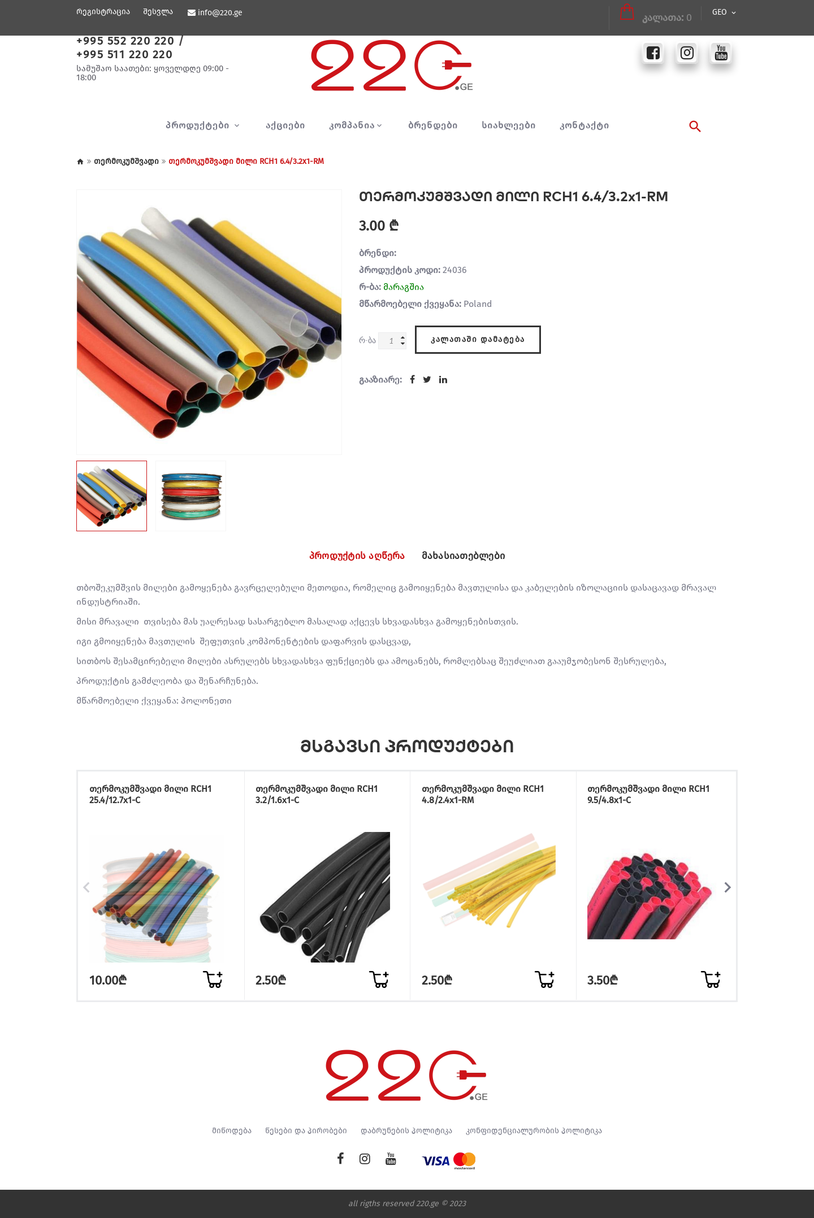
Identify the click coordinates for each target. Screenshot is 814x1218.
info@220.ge (219, 13)
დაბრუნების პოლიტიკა (406, 1130)
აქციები (285, 125)
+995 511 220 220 (124, 54)
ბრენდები (433, 125)
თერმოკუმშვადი (126, 161)
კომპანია (352, 125)
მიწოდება (232, 1130)
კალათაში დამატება (478, 338)
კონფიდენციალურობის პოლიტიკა (534, 1130)
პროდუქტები (199, 125)
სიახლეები (509, 125)
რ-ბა (367, 340)
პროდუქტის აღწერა (351, 556)
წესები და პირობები (306, 1130)
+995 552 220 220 (125, 40)
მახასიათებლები (470, 556)
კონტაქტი (584, 125)
